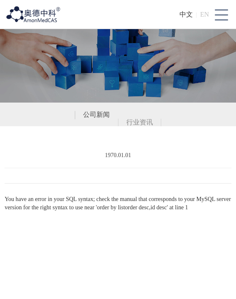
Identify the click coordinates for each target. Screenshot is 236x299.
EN (204, 14)
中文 (186, 14)
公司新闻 (96, 115)
